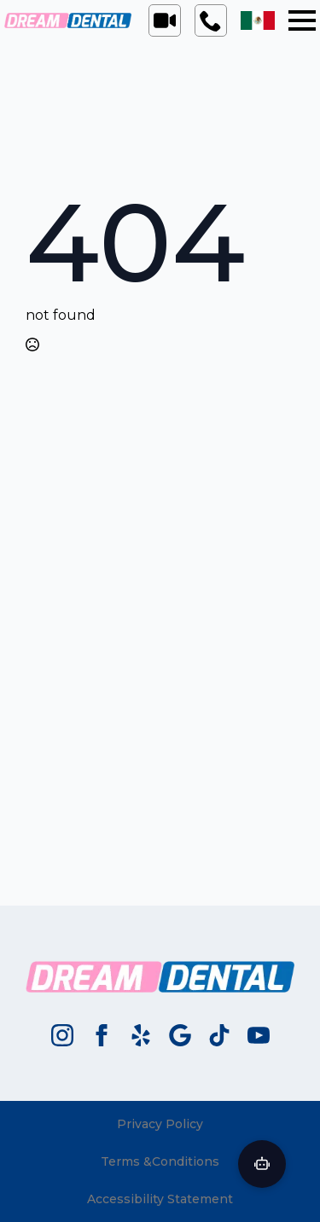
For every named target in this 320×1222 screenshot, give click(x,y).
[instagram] (62, 1035)
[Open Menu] (302, 20)
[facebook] (101, 1035)
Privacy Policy (160, 1124)
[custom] (140, 1035)
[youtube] (258, 1035)
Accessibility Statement (160, 1199)
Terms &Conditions (160, 1161)
